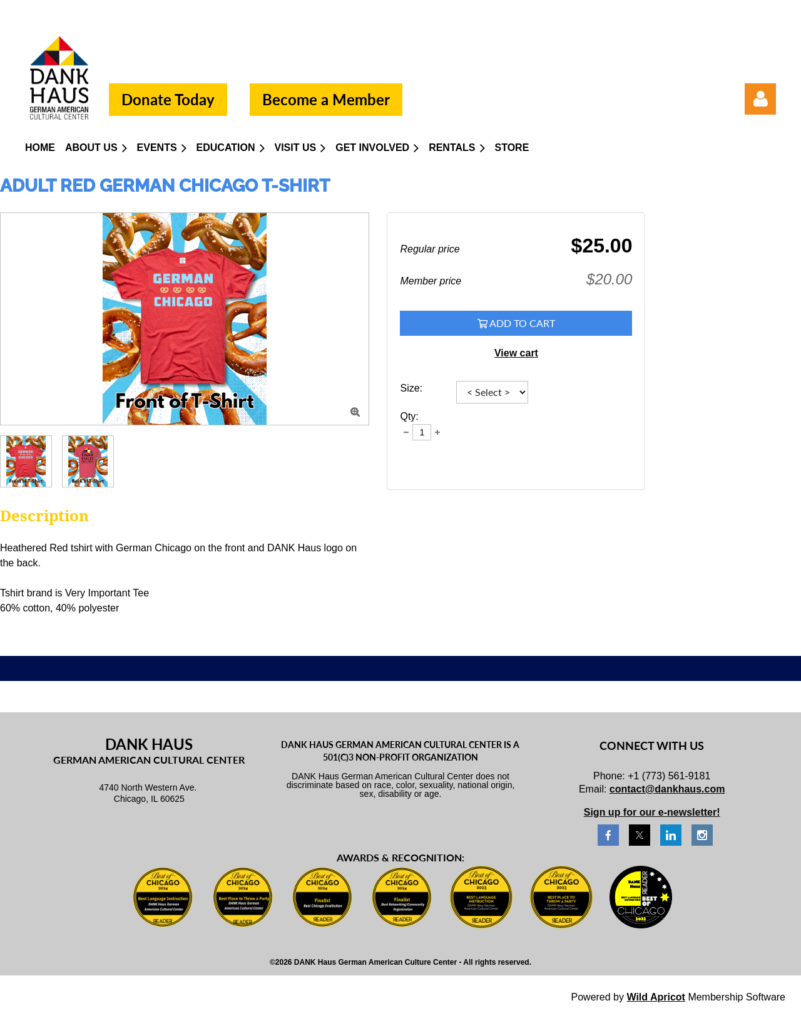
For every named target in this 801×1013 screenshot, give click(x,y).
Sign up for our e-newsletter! (652, 812)
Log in (760, 99)
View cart (516, 353)
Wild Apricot (655, 997)
